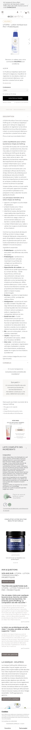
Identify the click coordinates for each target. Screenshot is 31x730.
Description (8, 116)
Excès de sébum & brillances (13, 413)
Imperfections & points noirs (13, 411)
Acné (5, 409)
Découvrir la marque (11, 699)
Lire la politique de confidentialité (9, 721)
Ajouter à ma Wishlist (21, 102)
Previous (29, 39)
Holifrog (7, 21)
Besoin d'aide (7, 102)
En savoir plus (7, 83)
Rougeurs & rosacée (10, 407)
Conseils (7, 363)
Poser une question (9, 654)
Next (29, 43)
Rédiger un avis (8, 581)
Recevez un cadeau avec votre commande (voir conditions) (15, 62)
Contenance (7, 87)
